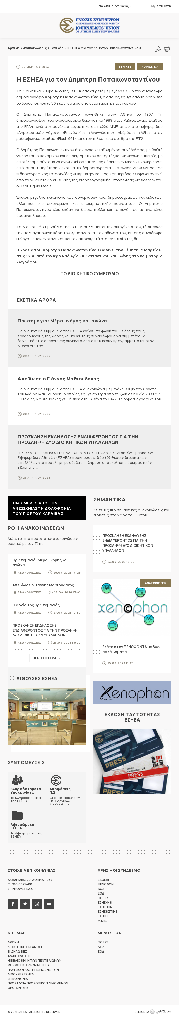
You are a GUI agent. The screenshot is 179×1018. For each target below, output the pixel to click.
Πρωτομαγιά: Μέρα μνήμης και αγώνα (62, 320)
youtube (49, 904)
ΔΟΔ (101, 888)
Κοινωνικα (150, 66)
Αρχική (13, 48)
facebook (13, 904)
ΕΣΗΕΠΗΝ (105, 907)
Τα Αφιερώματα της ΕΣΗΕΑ (27, 830)
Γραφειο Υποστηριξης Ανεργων (33, 969)
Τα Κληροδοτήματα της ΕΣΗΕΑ (27, 794)
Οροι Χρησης (18, 987)
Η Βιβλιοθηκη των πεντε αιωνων (34, 960)
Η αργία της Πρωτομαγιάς (36, 605)
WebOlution (160, 1011)
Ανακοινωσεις (29, 572)
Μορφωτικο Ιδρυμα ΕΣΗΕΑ (29, 965)
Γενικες (125, 66)
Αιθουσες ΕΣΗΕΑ (37, 678)
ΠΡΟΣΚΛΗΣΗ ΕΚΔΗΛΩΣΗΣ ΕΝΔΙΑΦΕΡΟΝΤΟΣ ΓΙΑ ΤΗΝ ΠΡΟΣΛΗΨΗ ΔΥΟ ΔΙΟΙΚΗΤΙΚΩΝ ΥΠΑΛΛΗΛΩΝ (78, 439)
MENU (11, 6)
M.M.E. (102, 920)
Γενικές (56, 48)
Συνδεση (164, 6)
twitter (25, 904)
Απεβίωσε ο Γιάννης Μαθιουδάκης (58, 379)
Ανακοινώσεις (35, 48)
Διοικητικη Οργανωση (25, 947)
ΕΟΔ (101, 893)
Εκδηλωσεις (17, 951)
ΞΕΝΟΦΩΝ (106, 884)
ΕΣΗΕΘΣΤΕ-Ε (107, 911)
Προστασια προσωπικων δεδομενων (38, 983)
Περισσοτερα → (47, 657)
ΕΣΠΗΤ (103, 916)
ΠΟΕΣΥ (103, 898)
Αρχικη (13, 942)
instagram (37, 904)
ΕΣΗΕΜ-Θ (105, 902)
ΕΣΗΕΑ (89, 25)
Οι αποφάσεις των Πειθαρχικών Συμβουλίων (66, 796)
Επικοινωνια (18, 978)
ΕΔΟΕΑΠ (104, 879)
